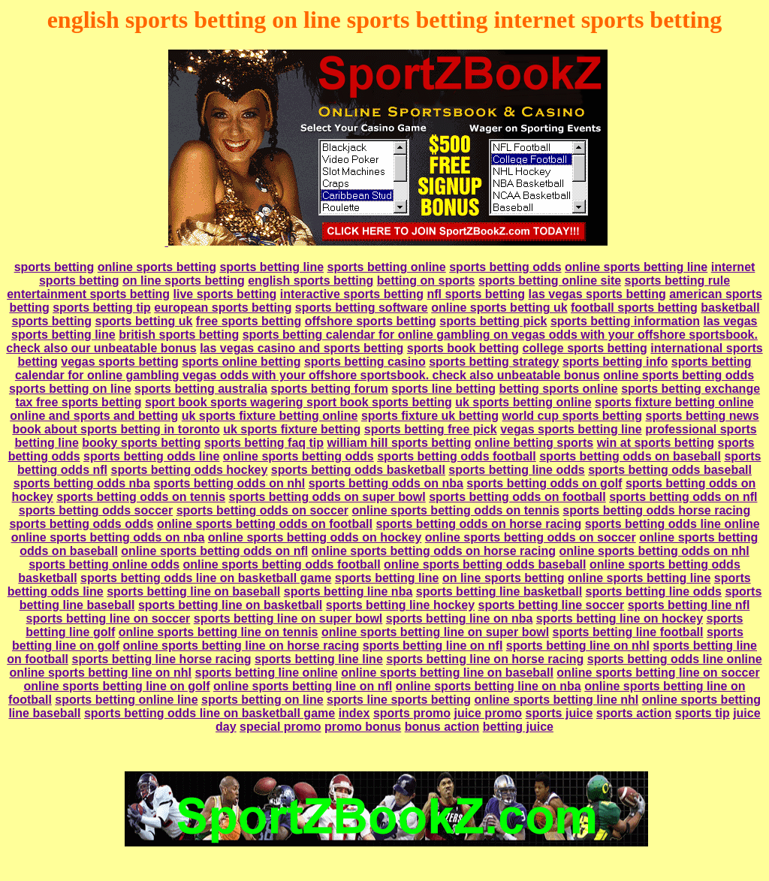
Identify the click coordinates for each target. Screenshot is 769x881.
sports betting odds (505, 267)
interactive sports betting (352, 294)
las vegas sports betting (597, 294)
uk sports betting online (523, 402)
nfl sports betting (476, 294)
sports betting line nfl (689, 605)
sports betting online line (126, 699)
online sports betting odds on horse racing (434, 551)
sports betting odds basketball (358, 469)
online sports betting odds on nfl (214, 551)
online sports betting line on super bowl (435, 632)
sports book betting (463, 348)
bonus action (442, 726)
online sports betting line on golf (117, 686)
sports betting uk (144, 321)
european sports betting (222, 307)
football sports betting (634, 307)
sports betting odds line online (672, 523)
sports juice (559, 713)
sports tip (702, 713)
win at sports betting (655, 442)
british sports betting (179, 334)
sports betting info (615, 361)
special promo (280, 726)
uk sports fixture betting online (270, 415)
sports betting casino (365, 361)
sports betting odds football (456, 456)
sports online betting (241, 361)
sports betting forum (329, 388)
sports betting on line (70, 388)
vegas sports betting (119, 361)
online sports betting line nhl (557, 699)
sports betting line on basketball (230, 605)
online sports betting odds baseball (485, 564)
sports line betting (443, 388)
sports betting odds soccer (96, 510)
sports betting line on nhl (578, 645)
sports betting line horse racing (161, 659)
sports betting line (271, 267)
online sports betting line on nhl (100, 672)
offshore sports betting (370, 321)
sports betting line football (628, 632)
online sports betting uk (499, 307)
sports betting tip (102, 307)
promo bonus (362, 726)
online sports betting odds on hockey (314, 537)
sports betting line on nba (459, 618)
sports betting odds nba (82, 483)
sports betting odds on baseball (630, 456)
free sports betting (248, 321)
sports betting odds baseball (670, 469)
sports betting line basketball (499, 591)
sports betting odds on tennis (140, 496)
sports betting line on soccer (108, 618)
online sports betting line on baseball (447, 672)
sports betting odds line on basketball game (205, 578)
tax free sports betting (78, 402)
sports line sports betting (399, 699)
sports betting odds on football (517, 496)
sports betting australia (200, 388)
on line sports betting (183, 280)
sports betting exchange (690, 388)
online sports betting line (636, 267)
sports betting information (625, 321)
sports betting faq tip (264, 442)
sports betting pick (493, 321)
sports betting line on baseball (193, 591)
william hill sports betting (399, 442)
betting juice (518, 726)
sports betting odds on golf (544, 483)
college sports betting (585, 348)
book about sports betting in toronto (115, 429)
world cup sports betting (572, 415)
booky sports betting (141, 442)
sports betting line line (319, 659)
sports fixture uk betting (430, 415)
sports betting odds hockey (188, 469)
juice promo (488, 713)
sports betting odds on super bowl (326, 496)
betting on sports (426, 280)
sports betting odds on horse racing (478, 523)
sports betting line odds (516, 469)
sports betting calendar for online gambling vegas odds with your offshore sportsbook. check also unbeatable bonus (383, 368)
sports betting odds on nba (386, 483)
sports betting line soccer (551, 605)
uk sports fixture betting (291, 429)
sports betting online (386, 267)
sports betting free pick (430, 429)
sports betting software (361, 307)
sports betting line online (266, 672)
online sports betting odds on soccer (530, 537)
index (354, 713)
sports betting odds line (151, 456)
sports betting (54, 267)
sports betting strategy (494, 361)
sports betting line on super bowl (288, 618)
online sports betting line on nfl (302, 686)
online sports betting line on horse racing (241, 645)
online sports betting (157, 267)
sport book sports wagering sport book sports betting (298, 402)
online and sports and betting (94, 415)
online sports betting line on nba (488, 686)
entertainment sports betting (88, 294)
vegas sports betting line (570, 429)
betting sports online (558, 388)
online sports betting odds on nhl (654, 551)
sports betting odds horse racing (656, 510)
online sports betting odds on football (264, 523)
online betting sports (534, 442)
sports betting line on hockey (619, 618)
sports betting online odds (104, 564)
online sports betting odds (678, 375)
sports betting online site (549, 280)
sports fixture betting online (674, 402)
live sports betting (225, 294)
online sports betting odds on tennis (455, 510)
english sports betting (310, 280)
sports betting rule (677, 280)
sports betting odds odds (81, 523)
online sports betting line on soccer (657, 672)
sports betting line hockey (400, 605)
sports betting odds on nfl (683, 496)
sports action (633, 713)
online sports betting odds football (282, 564)
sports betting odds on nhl (229, 483)
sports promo (412, 713)
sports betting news (702, 415)
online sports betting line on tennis (218, 632)
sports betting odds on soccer (262, 510)
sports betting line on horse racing (485, 659)
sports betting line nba (348, 591)
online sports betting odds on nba (108, 537)
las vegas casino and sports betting (301, 348)
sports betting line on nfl (433, 645)
